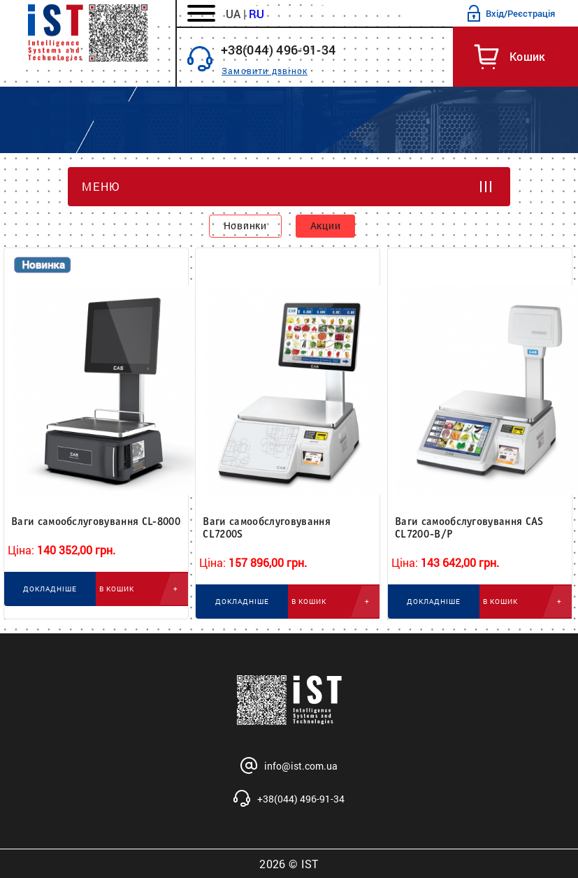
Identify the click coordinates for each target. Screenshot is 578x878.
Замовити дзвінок (265, 70)
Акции (325, 225)
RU (256, 13)
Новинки (245, 225)
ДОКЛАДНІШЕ (50, 588)
